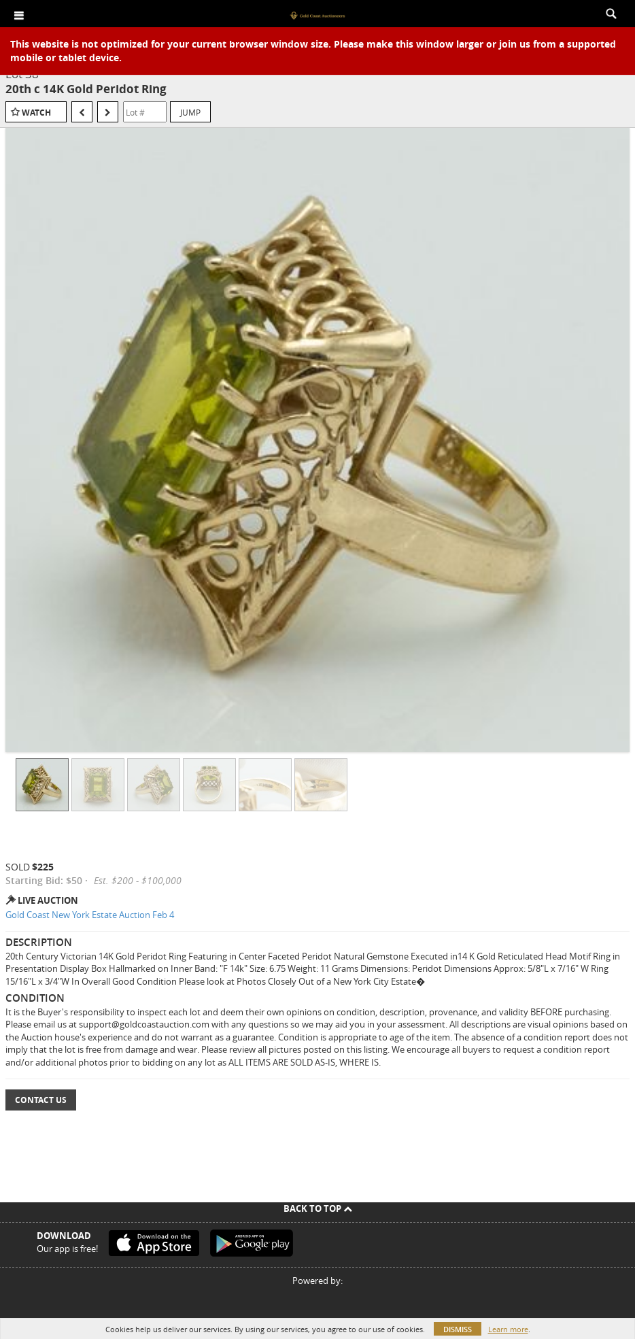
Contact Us (41, 1100)
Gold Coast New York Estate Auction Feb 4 (89, 915)
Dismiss (457, 1329)
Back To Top (318, 1208)
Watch (36, 112)
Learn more (508, 1329)
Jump (190, 112)
